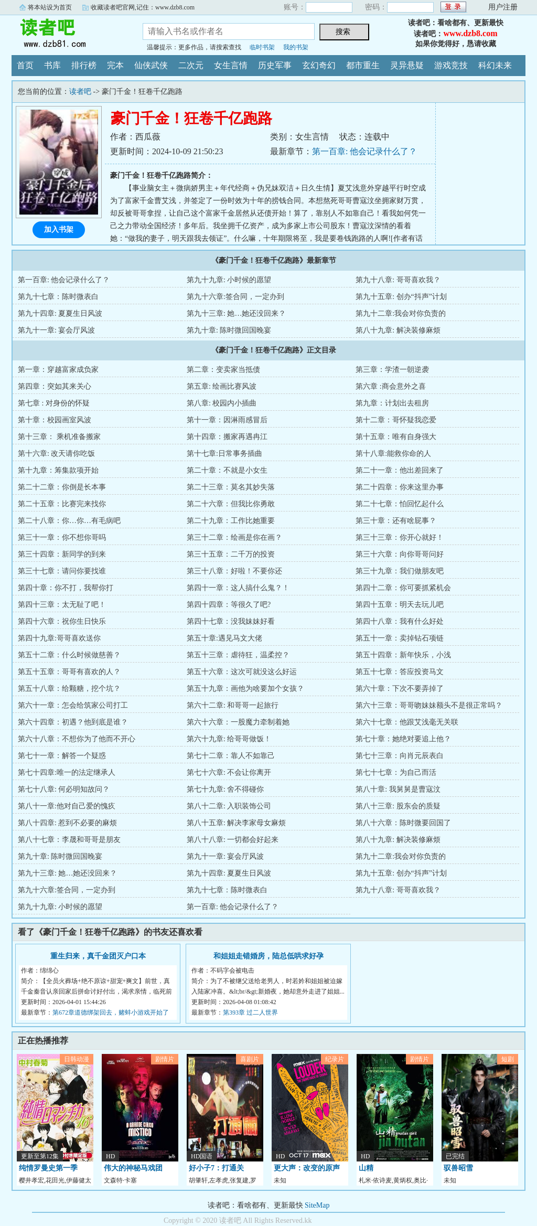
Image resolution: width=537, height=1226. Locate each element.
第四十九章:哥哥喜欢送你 (59, 638)
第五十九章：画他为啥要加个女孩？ (245, 688)
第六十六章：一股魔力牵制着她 (238, 722)
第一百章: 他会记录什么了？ (364, 151)
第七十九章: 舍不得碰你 (225, 789)
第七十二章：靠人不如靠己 (231, 756)
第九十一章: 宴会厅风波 (56, 330)
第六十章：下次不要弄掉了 (400, 688)
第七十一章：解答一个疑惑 (62, 756)
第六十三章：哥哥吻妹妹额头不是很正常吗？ (429, 705)
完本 (115, 65)
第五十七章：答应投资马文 (400, 672)
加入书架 (58, 229)
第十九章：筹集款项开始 (58, 470)
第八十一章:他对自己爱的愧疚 (66, 806)
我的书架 (295, 47)
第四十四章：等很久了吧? (229, 605)
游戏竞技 (451, 65)
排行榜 (83, 65)
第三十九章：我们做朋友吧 (400, 571)
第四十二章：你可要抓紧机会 (403, 588)
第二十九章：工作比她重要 (231, 521)
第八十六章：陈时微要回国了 (403, 823)
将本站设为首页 (50, 7)
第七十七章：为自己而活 (396, 772)
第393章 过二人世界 (250, 1012)
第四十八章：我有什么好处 (400, 621)
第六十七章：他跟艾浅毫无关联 (407, 722)
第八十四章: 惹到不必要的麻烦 (67, 823)
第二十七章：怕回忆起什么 (400, 504)
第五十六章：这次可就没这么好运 (242, 672)
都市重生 (363, 65)
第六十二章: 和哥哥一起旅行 (232, 705)
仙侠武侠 (151, 65)
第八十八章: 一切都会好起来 (232, 840)
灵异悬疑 (407, 65)
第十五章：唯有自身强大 (396, 437)
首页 (25, 65)
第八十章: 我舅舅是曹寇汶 (398, 789)
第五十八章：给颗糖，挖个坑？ (69, 688)
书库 (52, 65)
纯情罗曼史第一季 (48, 1168)
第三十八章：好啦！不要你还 (234, 571)
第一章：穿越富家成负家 (58, 370)
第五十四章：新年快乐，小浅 (403, 655)
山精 (366, 1168)
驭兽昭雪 (458, 1168)
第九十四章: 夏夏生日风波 (60, 313)
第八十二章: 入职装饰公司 (229, 806)
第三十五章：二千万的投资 (231, 554)
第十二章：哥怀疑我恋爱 (396, 420)
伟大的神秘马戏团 (133, 1168)
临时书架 (262, 47)
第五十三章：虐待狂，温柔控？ (238, 655)
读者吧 (69, 33)
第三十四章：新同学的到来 (62, 554)
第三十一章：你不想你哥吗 (62, 537)
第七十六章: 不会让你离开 (229, 772)
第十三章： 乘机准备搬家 (59, 437)
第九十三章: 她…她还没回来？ (236, 313)
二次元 (190, 65)
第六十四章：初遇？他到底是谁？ (73, 722)
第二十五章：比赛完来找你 (62, 504)
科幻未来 (495, 65)
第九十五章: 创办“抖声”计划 (401, 297)
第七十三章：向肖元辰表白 (400, 756)
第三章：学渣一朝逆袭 (392, 370)
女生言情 (231, 65)
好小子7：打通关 (216, 1168)
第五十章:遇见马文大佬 (224, 638)
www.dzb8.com (470, 33)
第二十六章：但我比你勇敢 (231, 504)
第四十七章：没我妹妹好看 (231, 621)
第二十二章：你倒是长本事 (62, 487)
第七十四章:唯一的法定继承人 (66, 772)
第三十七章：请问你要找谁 (62, 571)
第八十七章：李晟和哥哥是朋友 (69, 840)
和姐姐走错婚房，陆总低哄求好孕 (268, 956)
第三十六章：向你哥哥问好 (400, 554)
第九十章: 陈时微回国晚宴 (229, 330)
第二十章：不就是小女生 (227, 470)
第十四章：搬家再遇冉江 (227, 437)
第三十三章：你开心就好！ (400, 537)
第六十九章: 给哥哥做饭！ (229, 739)
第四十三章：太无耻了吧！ (62, 605)
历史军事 (275, 65)
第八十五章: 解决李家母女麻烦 (236, 823)
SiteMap (317, 1205)
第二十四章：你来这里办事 (400, 487)
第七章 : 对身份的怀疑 (54, 403)
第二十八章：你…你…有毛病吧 (69, 521)
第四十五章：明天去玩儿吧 (400, 605)
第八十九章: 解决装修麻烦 (398, 330)
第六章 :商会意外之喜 (390, 386)
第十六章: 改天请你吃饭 (56, 453)
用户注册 (503, 7)
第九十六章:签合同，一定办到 (235, 297)
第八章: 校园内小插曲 (221, 403)
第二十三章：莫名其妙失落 (231, 487)
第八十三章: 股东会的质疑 (398, 806)
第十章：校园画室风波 (54, 420)
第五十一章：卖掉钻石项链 (400, 638)
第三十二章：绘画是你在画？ (234, 537)
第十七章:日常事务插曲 (224, 453)
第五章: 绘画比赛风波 (221, 386)
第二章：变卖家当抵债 (223, 370)
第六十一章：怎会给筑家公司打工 (73, 705)
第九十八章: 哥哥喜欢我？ (398, 280)
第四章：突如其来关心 (54, 386)
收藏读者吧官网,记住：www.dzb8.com (143, 7)
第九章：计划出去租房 (392, 403)
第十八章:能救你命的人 (393, 453)
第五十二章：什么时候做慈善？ (69, 655)
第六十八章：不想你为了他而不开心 (76, 739)
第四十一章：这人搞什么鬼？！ (238, 588)
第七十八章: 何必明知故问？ (64, 789)
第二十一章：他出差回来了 (400, 470)
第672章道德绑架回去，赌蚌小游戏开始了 (110, 1012)
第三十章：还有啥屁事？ (396, 521)
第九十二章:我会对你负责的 (401, 313)
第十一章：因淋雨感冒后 (227, 420)
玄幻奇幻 (319, 65)
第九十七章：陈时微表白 (58, 297)
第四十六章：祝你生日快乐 (62, 621)
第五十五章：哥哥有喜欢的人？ (69, 672)
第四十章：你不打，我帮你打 (65, 588)
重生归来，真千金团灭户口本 (98, 956)
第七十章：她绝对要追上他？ (403, 739)
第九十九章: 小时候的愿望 (229, 280)
